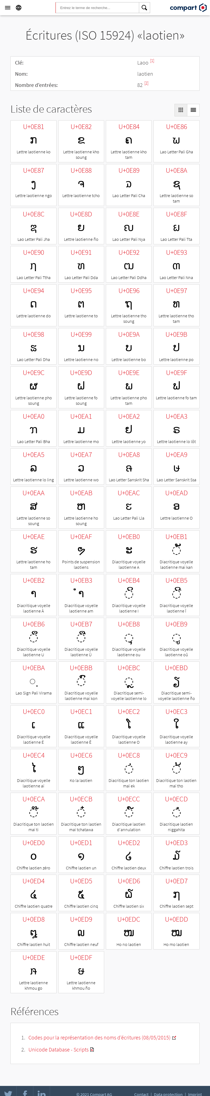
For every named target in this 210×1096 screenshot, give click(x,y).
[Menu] (7, 7)
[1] (152, 60)
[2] (146, 83)
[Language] (18, 7)
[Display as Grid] (180, 110)
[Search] (144, 7)
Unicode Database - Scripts (58, 1049)
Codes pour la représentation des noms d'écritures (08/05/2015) (99, 1037)
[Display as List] (193, 110)
